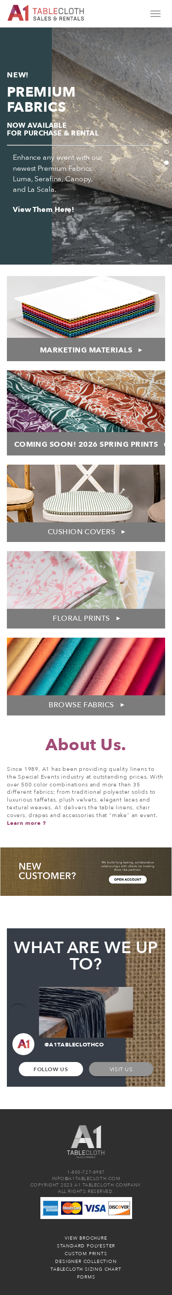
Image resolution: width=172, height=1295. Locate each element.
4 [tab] (166, 163)
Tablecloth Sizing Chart (85, 1269)
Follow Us (50, 1069)
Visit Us (121, 1069)
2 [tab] (166, 142)
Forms (86, 1277)
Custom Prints (86, 1254)
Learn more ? (26, 823)
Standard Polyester (86, 1246)
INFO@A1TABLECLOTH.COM (86, 1179)
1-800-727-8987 (86, 1172)
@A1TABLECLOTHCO (58, 1045)
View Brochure (86, 1238)
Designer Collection (86, 1261)
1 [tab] (166, 131)
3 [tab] (166, 152)
